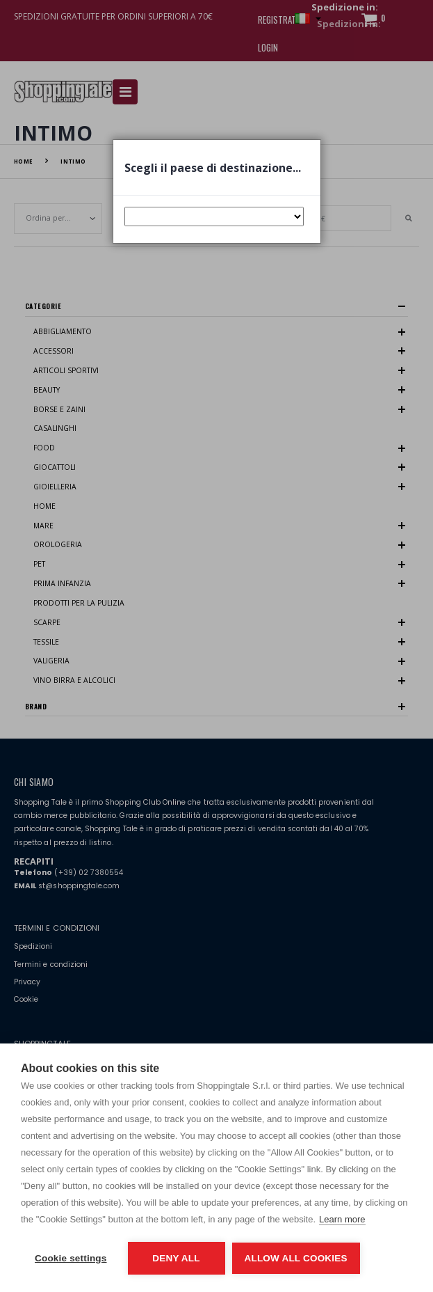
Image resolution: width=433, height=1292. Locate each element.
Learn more (342, 1219)
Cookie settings (71, 1258)
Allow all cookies (296, 1258)
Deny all (175, 1258)
